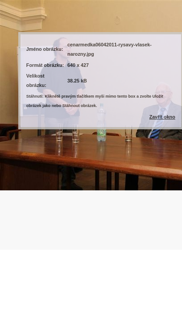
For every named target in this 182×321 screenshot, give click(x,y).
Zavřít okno (162, 116)
